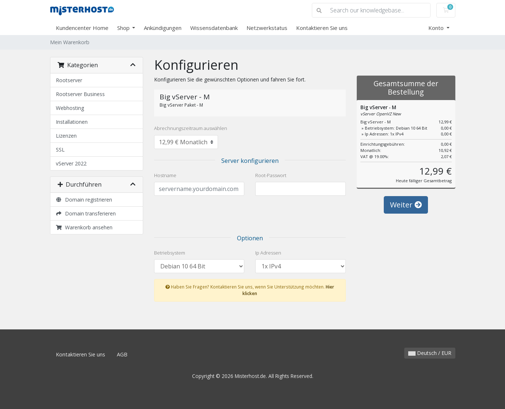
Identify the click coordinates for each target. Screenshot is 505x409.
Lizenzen (66, 135)
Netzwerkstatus (266, 27)
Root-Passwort (270, 175)
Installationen (72, 121)
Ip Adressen (268, 252)
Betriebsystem (169, 252)
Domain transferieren (86, 213)
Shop (124, 27)
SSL (60, 149)
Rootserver (69, 80)
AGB (122, 354)
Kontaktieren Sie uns (322, 27)
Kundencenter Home (82, 27)
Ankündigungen (162, 27)
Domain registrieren (84, 199)
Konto (436, 27)
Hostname (165, 175)
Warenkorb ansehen (84, 227)
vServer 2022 (71, 163)
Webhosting (70, 107)
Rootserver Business (80, 94)
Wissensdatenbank (214, 27)
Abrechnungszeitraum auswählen (190, 128)
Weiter (406, 205)
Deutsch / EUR (429, 352)
